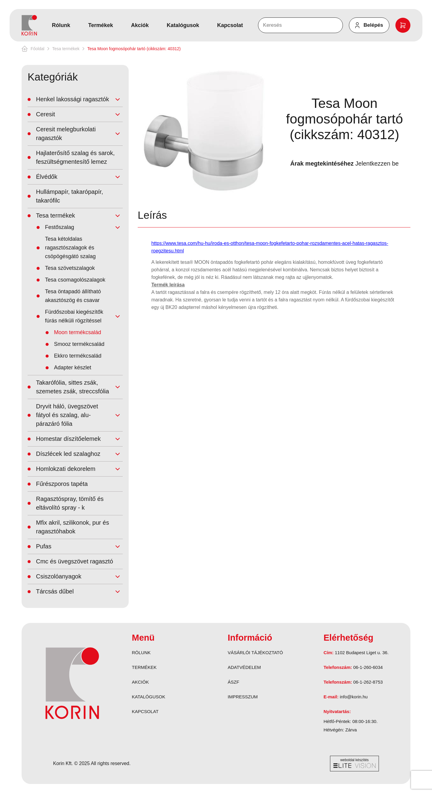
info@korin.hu (354, 696)
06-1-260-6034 (367, 667)
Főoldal (37, 48)
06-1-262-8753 (367, 682)
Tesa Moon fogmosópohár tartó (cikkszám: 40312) (134, 48)
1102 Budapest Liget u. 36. (361, 652)
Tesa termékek (66, 48)
